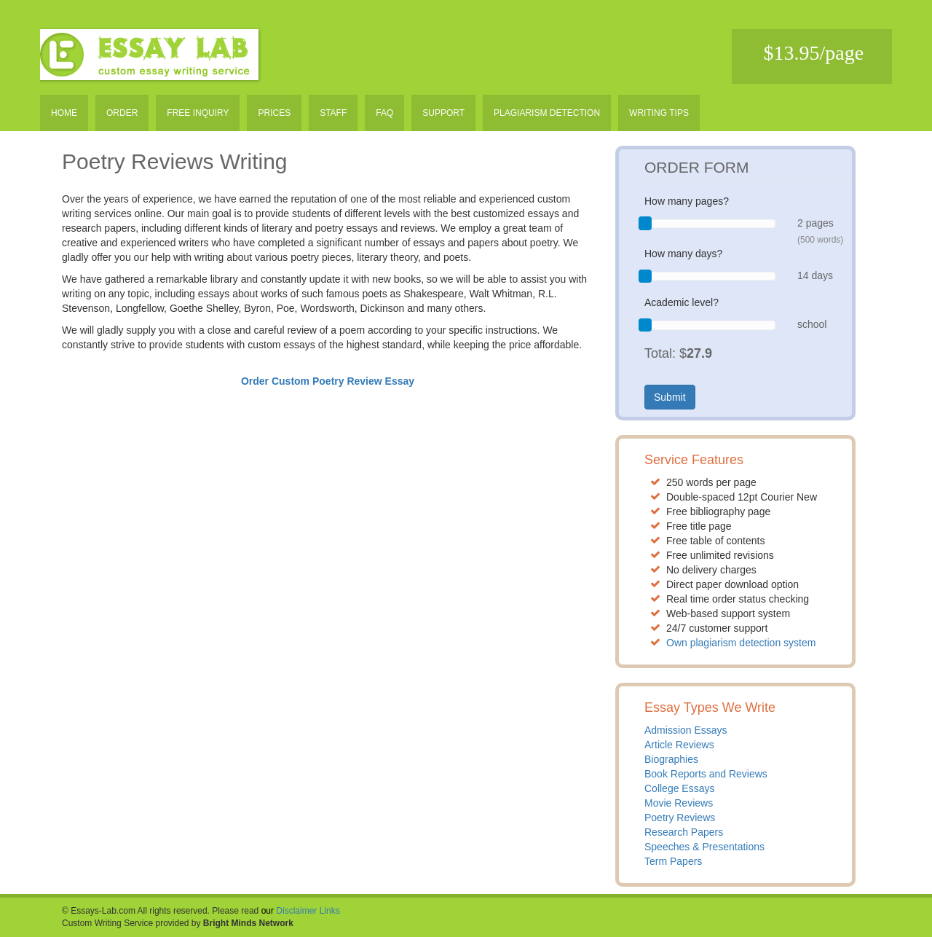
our (267, 911)
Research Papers (683, 832)
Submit (670, 397)
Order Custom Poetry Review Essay (327, 381)
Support (443, 113)
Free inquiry (198, 113)
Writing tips (659, 113)
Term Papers (673, 861)
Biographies (671, 759)
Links (330, 911)
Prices (274, 113)
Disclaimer (296, 911)
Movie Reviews (678, 803)
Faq (384, 113)
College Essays (679, 788)
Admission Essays (685, 730)
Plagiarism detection (547, 113)
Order (122, 113)
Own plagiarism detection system (741, 642)
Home (64, 113)
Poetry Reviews (679, 817)
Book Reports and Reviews (705, 774)
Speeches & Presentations (704, 846)
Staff (333, 113)
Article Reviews (679, 744)
